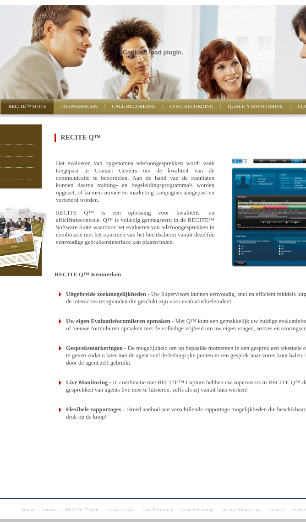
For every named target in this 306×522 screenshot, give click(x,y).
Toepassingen (79, 106)
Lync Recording (191, 106)
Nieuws (50, 509)
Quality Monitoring (256, 106)
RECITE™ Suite (27, 106)
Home (28, 509)
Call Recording (133, 106)
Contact (276, 509)
